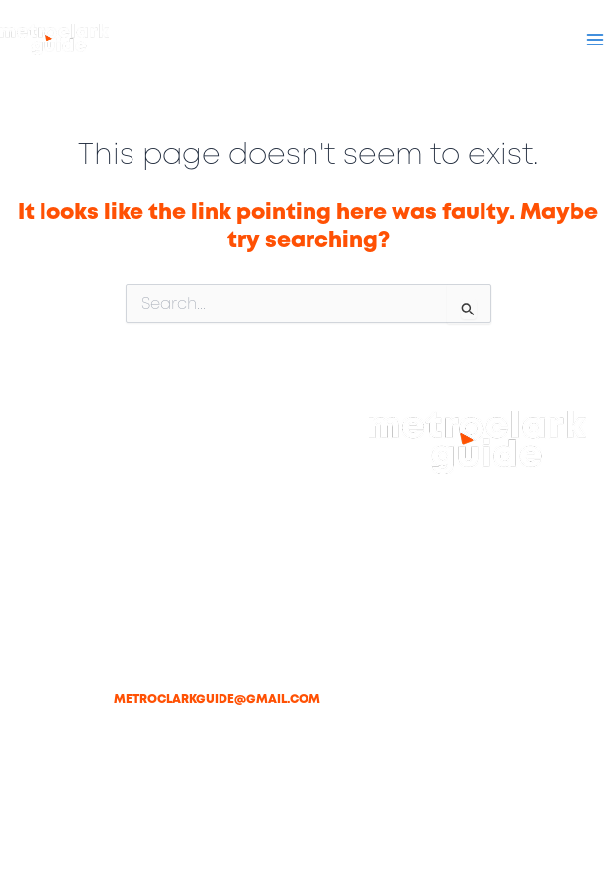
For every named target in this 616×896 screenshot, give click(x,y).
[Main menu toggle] (595, 39)
